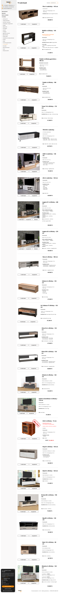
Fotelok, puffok (5, 36)
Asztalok (4, 39)
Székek (4, 41)
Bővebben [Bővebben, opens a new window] (7, 576)
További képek (23, 24)
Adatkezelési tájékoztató (54, 590)
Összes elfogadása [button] (8, 586)
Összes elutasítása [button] (8, 588)
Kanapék (4, 25)
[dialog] (8, 580)
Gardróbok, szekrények (6, 22)
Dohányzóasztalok (6, 50)
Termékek (4, 16)
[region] (9, 301)
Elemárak (36, 219)
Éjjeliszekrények (5, 34)
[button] (8, 590)
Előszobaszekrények (6, 47)
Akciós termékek (5, 15)
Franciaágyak (5, 28)
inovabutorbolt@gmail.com (7, 8)
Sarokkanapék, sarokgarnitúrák (8, 23)
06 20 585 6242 (11, 6)
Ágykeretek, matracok (6, 33)
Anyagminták (34, 24)
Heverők (4, 30)
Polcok (4, 49)
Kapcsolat (4, 13)
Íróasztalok (4, 45)
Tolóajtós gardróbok (6, 20)
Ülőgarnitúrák (5, 26)
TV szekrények (5, 44)
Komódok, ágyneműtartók (7, 42)
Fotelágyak (4, 31)
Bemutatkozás (4, 11)
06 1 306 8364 (5, 6)
